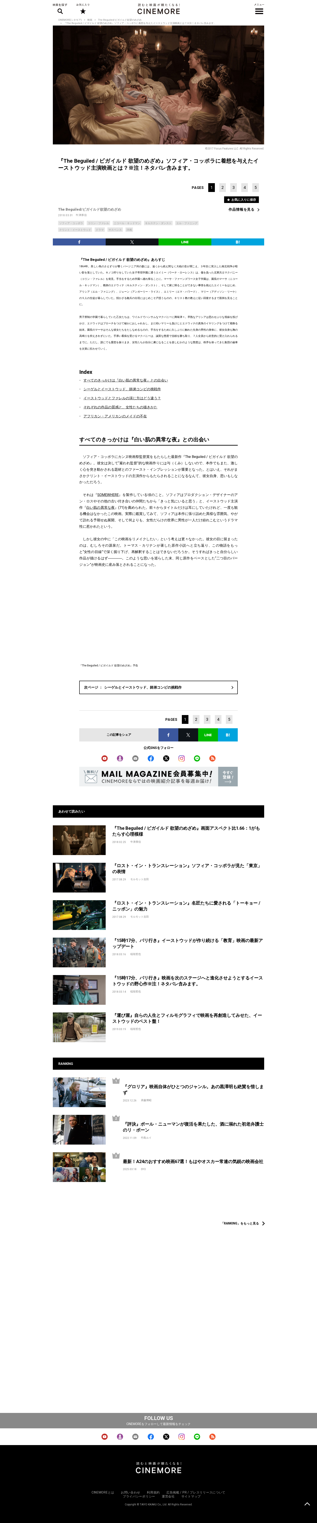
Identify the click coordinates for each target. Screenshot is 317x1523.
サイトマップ (191, 1496)
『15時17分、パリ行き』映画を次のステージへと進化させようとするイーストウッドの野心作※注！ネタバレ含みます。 (187, 980)
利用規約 (153, 1492)
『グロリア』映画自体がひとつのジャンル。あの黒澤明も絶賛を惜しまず (193, 1089)
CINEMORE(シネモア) (70, 19)
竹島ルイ (146, 1137)
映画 (89, 19)
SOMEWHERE (108, 495)
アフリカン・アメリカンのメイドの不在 (115, 416)
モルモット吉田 (139, 879)
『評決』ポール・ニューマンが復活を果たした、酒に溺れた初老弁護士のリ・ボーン (193, 1127)
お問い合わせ (130, 1492)
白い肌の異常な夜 (100, 507)
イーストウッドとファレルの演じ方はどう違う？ (122, 398)
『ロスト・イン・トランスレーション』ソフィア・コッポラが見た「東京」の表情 (187, 868)
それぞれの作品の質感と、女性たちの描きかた (120, 407)
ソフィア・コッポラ (71, 223)
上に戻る (307, 1504)
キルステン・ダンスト (158, 223)
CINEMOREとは (103, 1492)
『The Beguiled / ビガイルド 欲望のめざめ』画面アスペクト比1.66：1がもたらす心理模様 (186, 831)
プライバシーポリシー (139, 1496)
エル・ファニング (186, 223)
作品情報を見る (241, 209)
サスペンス (115, 229)
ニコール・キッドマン (127, 223)
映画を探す (60, 9)
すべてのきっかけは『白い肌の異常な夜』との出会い (125, 380)
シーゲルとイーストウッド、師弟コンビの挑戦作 (122, 389)
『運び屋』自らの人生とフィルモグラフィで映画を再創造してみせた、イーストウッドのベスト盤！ (187, 1018)
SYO (143, 1169)
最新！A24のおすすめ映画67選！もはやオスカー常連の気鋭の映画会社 (193, 1161)
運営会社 (168, 1496)
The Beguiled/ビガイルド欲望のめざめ (120, 19)
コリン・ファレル (98, 223)
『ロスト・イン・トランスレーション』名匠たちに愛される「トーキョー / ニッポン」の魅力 (186, 906)
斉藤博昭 (146, 1100)
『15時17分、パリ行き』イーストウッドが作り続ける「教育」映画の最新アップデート (187, 943)
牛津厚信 (81, 215)
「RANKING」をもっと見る (240, 1223)
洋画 (129, 229)
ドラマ (100, 229)
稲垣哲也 (135, 954)
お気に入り (82, 9)
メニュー (259, 9)
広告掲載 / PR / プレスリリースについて (195, 1492)
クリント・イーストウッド (75, 229)
